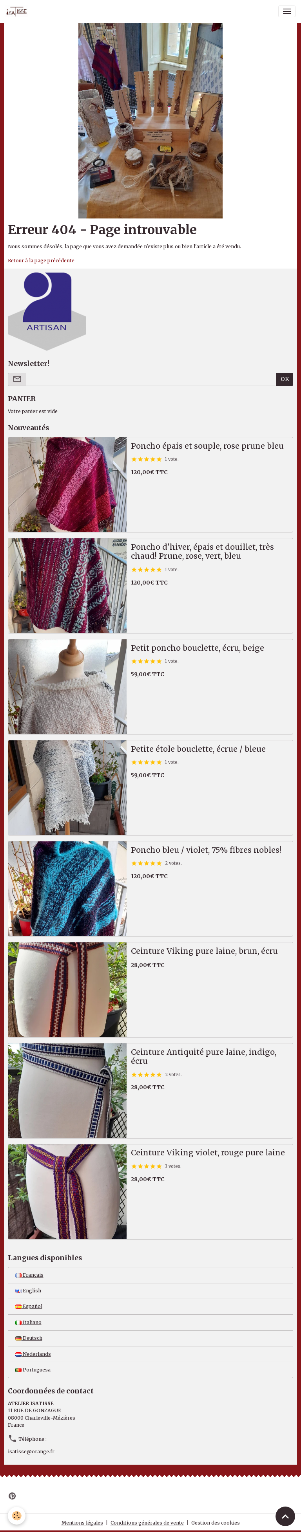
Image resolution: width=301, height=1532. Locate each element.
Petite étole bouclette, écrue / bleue (198, 749)
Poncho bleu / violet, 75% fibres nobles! (206, 850)
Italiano (28, 1322)
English (28, 1291)
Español (28, 1306)
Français (29, 1275)
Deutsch (28, 1338)
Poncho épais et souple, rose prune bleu (207, 446)
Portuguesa (33, 1370)
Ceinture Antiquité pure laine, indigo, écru (203, 1057)
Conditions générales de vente (147, 1523)
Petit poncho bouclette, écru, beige (197, 648)
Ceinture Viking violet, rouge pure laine (208, 1152)
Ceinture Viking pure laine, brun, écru (204, 951)
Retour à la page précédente (41, 260)
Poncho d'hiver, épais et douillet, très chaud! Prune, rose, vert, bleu (202, 552)
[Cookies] (16, 1516)
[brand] (18, 11)
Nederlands (33, 1354)
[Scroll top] (285, 1516)
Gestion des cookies (215, 1523)
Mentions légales (82, 1523)
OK (285, 379)
